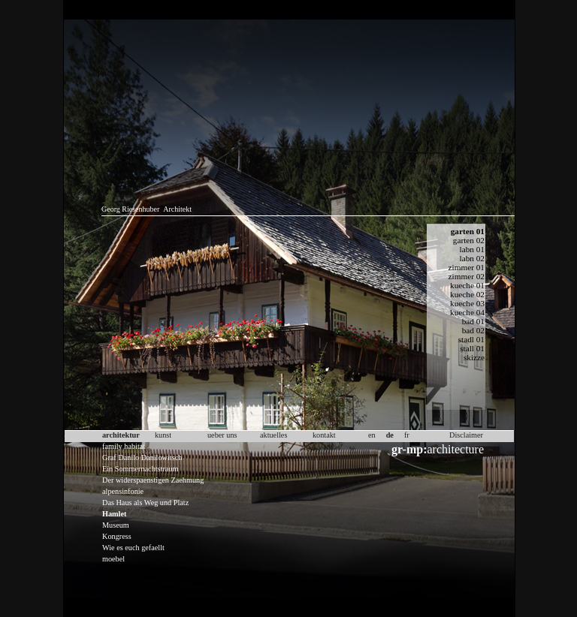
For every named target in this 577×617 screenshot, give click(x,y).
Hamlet (114, 514)
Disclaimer (466, 435)
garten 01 (468, 231)
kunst (163, 435)
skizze (474, 357)
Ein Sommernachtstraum (140, 469)
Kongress (116, 536)
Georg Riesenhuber (130, 209)
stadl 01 (471, 339)
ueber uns (222, 435)
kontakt (324, 435)
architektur (121, 435)
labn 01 (472, 249)
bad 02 (473, 330)
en (372, 435)
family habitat (123, 446)
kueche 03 (467, 303)
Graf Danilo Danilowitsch (142, 457)
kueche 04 (467, 312)
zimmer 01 (467, 267)
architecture (437, 449)
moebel (113, 559)
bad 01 (473, 321)
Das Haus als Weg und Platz (145, 502)
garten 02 (469, 240)
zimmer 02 (467, 276)
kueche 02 (467, 294)
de (390, 435)
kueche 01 (467, 285)
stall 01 (472, 348)
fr (406, 435)
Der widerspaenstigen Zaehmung (153, 480)
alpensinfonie (122, 491)
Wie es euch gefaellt (133, 547)
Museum (115, 525)
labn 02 (472, 258)
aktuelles (273, 435)
